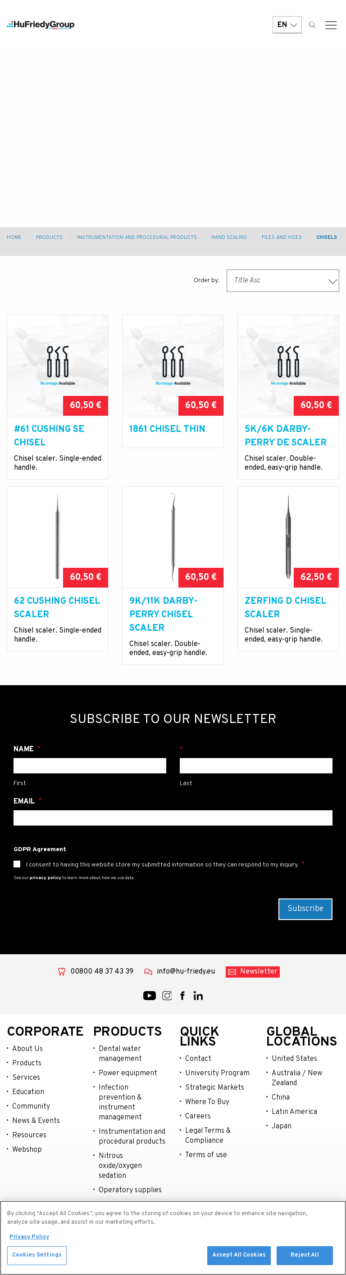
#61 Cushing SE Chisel (49, 436)
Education (28, 1105)
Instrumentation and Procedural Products (137, 237)
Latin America (294, 1125)
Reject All (305, 1258)
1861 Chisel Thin (167, 429)
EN (287, 28)
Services (26, 1091)
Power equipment (128, 1086)
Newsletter (259, 985)
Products (49, 237)
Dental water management (120, 1067)
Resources (29, 1149)
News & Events (36, 1134)
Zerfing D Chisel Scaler (285, 621)
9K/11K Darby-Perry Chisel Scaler (163, 628)
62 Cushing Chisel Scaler (57, 621)
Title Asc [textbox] (247, 280)
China (281, 1111)
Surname (256, 763)
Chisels (326, 237)
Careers (198, 1130)
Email (25, 815)
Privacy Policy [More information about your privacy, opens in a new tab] (29, 1239)
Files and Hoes (282, 237)
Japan (281, 1140)
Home (14, 237)
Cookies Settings (37, 1258)
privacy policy (45, 891)
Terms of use (206, 1168)
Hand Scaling (229, 237)
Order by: (206, 280)
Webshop (27, 1163)
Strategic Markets (214, 1101)
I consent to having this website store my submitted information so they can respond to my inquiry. (162, 878)
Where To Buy (207, 1115)
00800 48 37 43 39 (101, 985)
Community (31, 1120)
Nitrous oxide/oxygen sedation (120, 1179)
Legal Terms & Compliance (208, 1149)
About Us (27, 1062)
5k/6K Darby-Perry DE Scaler (286, 436)
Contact (198, 1072)
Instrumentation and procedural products (132, 1150)
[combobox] (283, 280)
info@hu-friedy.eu (186, 985)
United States (294, 1072)
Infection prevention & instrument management (120, 1116)
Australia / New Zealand (297, 1091)
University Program (217, 1086)
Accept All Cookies (239, 1258)
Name (25, 763)
